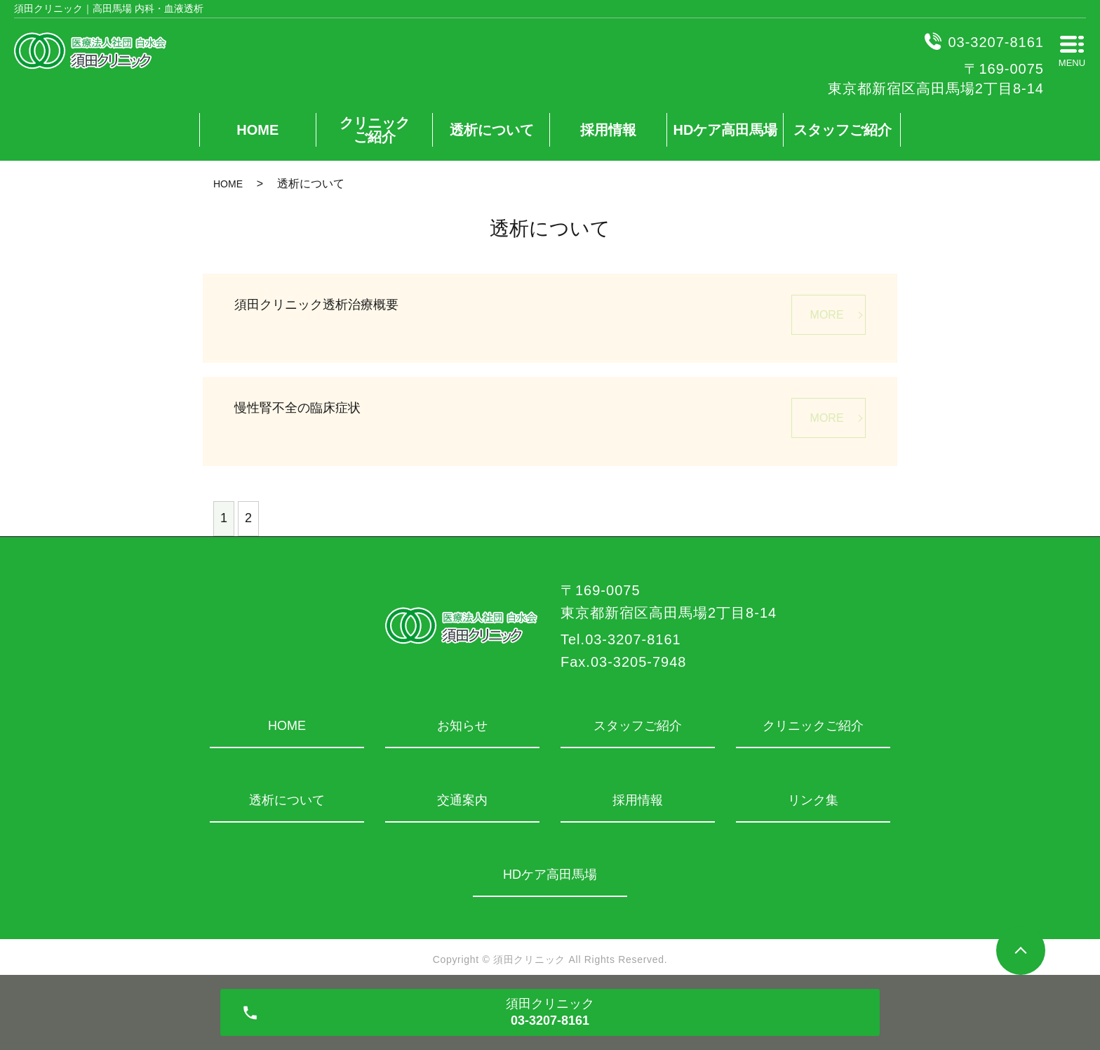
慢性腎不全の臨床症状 (297, 408)
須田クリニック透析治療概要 (316, 305)
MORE (827, 315)
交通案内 (462, 800)
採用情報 (608, 130)
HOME (257, 130)
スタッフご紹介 (842, 130)
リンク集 (813, 800)
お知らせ (462, 726)
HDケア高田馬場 (725, 130)
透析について (492, 130)
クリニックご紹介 (375, 130)
